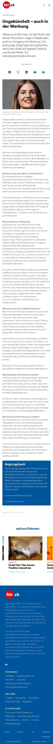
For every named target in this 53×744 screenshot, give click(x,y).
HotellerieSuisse (13, 723)
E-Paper (9, 698)
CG (33, 732)
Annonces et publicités (28, 716)
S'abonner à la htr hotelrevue (19, 712)
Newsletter (20, 698)
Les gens (21, 679)
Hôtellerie (10, 676)
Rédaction (10, 716)
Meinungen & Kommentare (18, 683)
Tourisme (9, 679)
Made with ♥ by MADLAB (39, 741)
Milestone (27, 701)
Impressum (20, 732)
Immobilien (33, 698)
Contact (35, 720)
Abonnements (12, 720)
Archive (25, 720)
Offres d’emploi (12, 701)
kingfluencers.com (15, 501)
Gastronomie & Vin (26, 676)
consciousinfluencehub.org (19, 495)
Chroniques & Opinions (16, 687)
